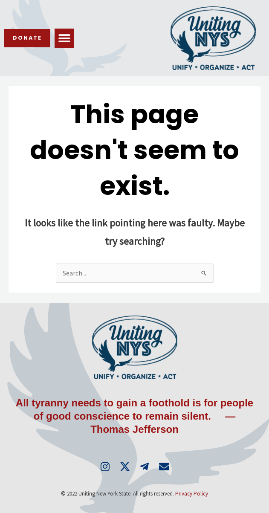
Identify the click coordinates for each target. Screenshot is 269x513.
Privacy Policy (191, 493)
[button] (64, 38)
